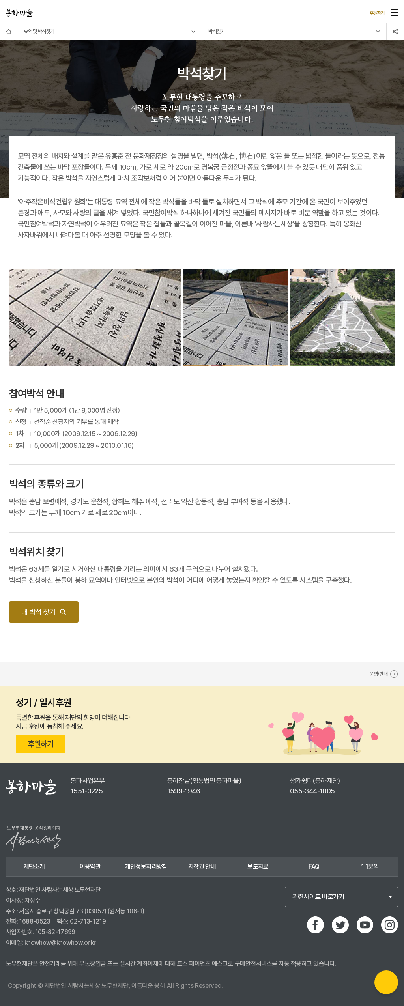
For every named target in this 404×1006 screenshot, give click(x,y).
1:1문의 (370, 866)
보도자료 (257, 866)
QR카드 (386, 982)
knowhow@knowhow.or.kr (60, 942)
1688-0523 (34, 921)
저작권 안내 (202, 866)
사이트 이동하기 (41, 11)
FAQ (314, 866)
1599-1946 (183, 791)
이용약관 (90, 866)
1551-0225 (87, 791)
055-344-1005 (312, 791)
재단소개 (34, 866)
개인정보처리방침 (146, 866)
